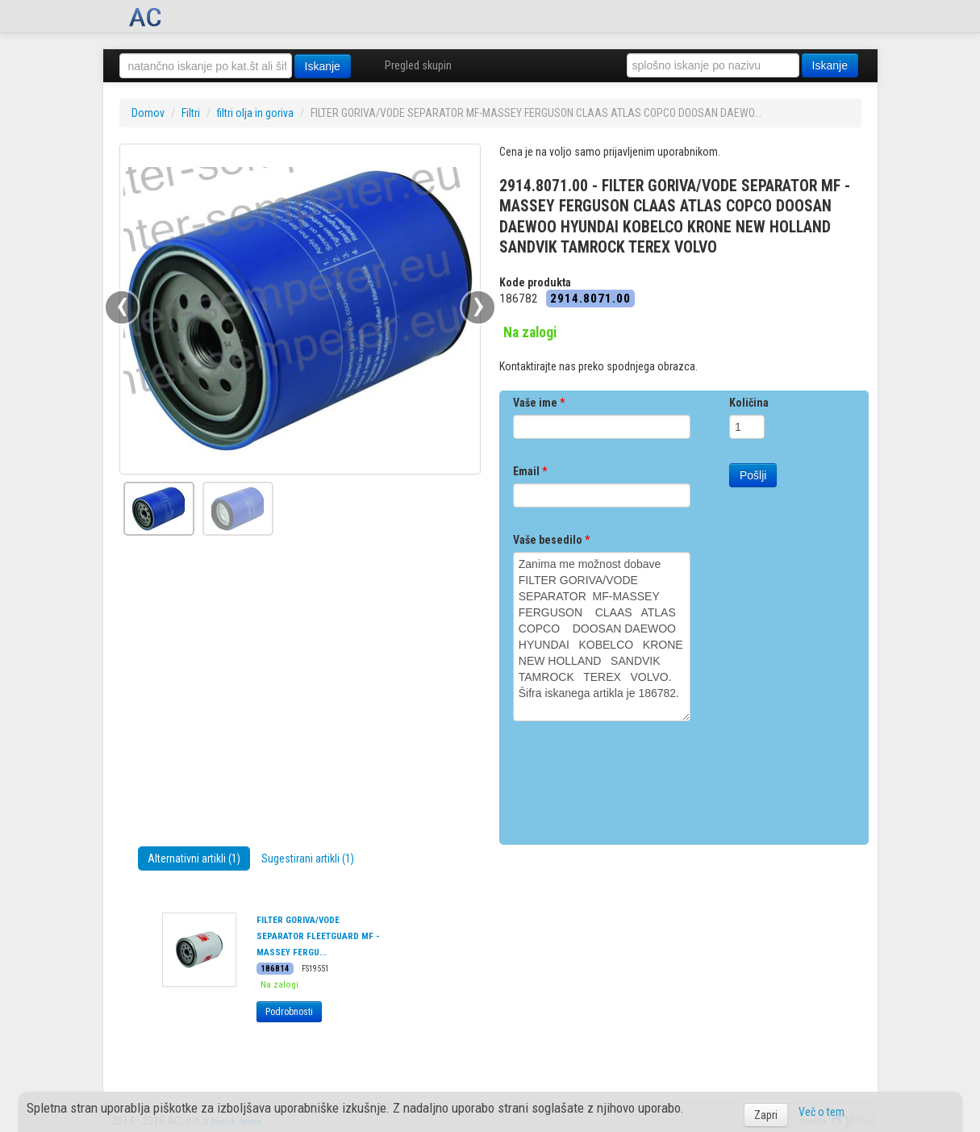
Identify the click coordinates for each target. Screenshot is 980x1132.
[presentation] (635, 777)
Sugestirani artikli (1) (307, 858)
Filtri (190, 113)
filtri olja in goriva (255, 113)
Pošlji (753, 475)
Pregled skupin (418, 65)
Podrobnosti (289, 1011)
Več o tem (821, 1111)
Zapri (766, 1115)
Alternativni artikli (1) (194, 858)
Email (530, 471)
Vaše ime (539, 402)
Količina (749, 402)
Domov (148, 113)
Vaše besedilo (551, 539)
